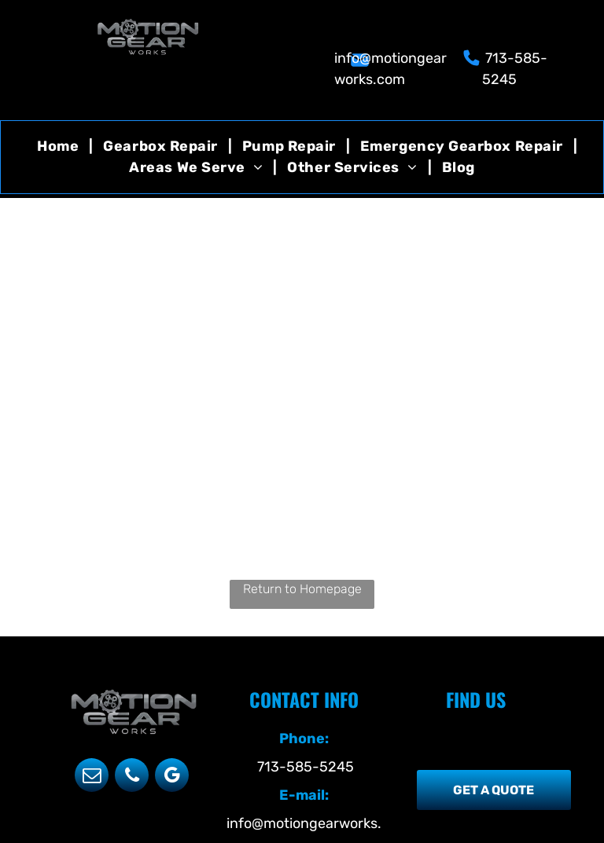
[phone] (132, 777)
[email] (92, 777)
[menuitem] (60, 146)
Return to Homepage (302, 588)
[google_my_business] (172, 777)
